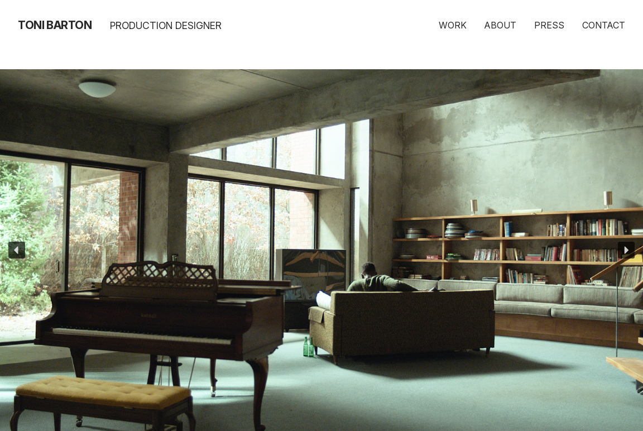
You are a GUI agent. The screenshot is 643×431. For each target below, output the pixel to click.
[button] (16, 250)
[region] (321, 250)
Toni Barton (55, 25)
